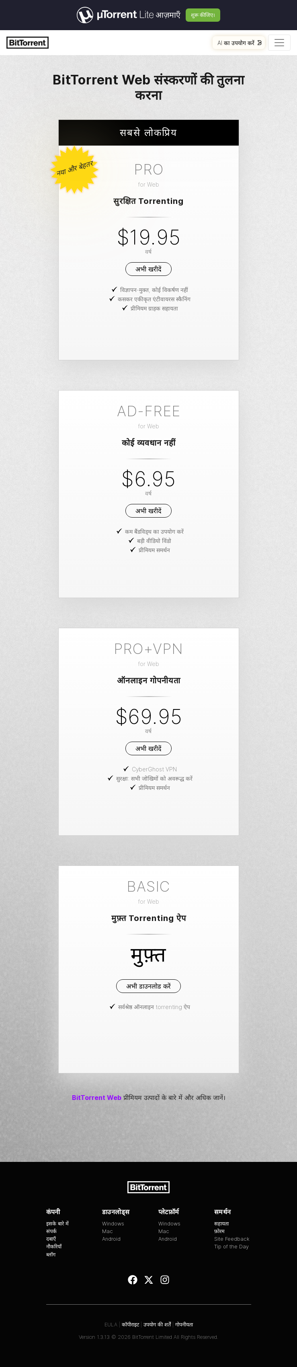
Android (111, 1239)
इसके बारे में (57, 1224)
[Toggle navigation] (279, 43)
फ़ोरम (219, 1231)
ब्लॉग (50, 1255)
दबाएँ (51, 1239)
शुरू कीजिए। (203, 15)
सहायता (221, 1224)
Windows (113, 1224)
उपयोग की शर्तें (157, 1325)
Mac (107, 1231)
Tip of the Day (231, 1247)
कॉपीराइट (130, 1325)
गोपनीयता (184, 1325)
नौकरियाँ (53, 1247)
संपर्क (51, 1231)
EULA (110, 1325)
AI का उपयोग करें (239, 42)
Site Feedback (232, 1239)
